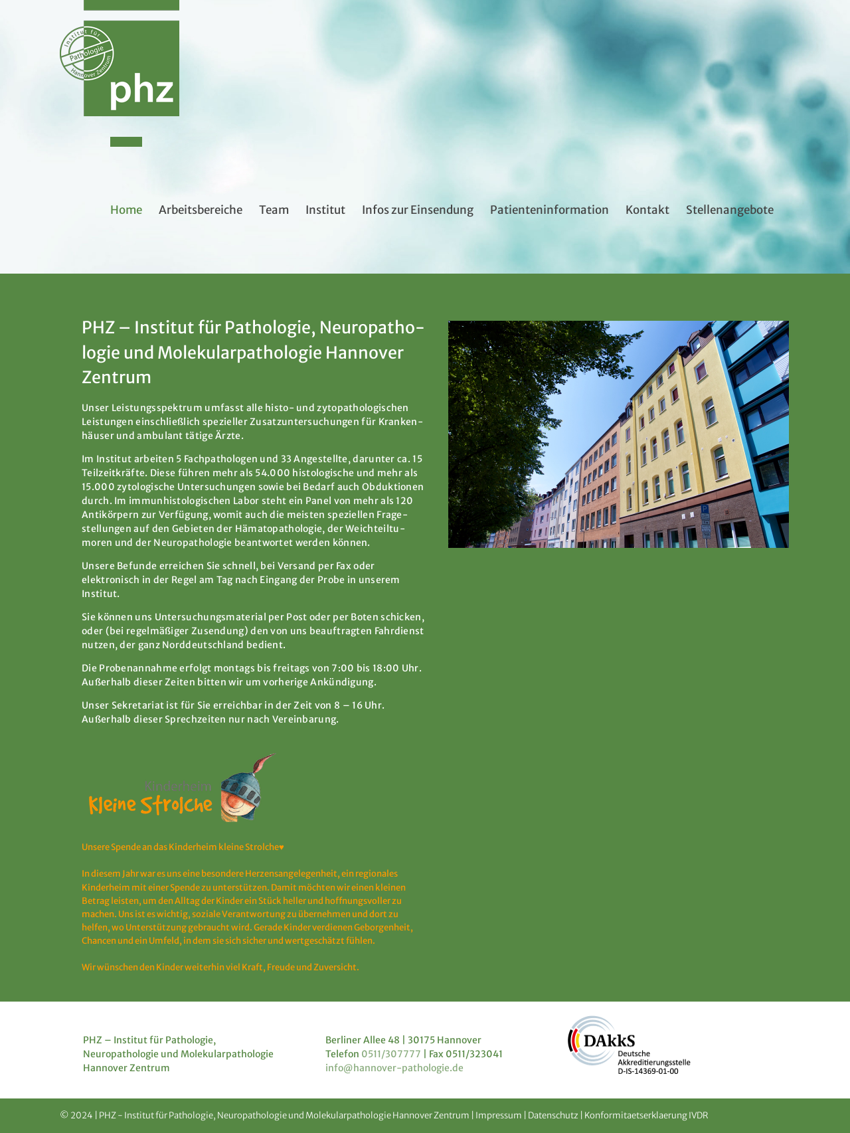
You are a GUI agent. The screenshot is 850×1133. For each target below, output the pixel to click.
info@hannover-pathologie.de (394, 1068)
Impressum (498, 1115)
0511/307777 (391, 1054)
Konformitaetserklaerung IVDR (646, 1115)
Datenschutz (553, 1115)
